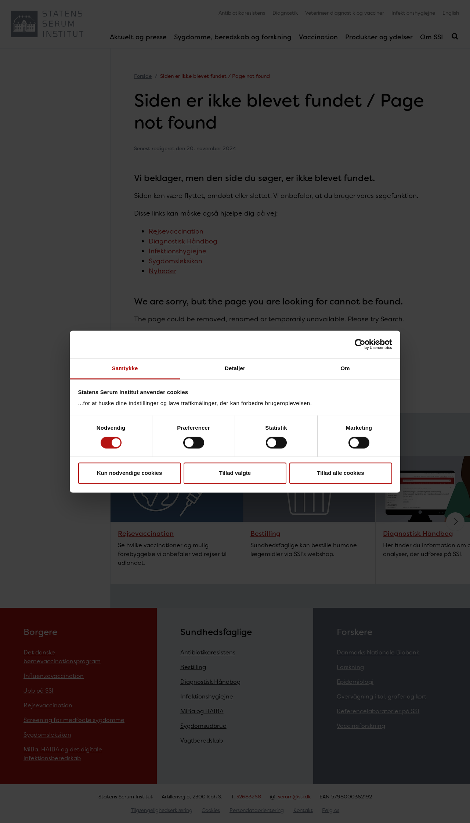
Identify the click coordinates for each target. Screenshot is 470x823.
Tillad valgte (235, 473)
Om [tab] (345, 368)
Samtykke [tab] (125, 368)
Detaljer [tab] (235, 368)
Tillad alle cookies (340, 473)
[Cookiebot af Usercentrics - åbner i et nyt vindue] (360, 344)
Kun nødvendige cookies (129, 473)
